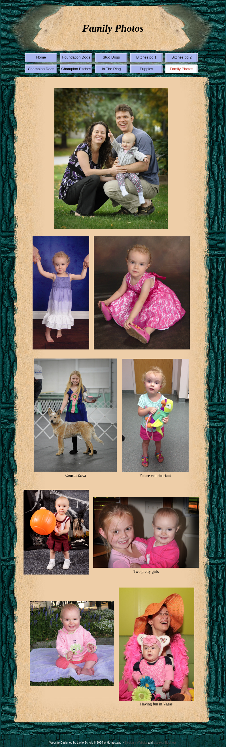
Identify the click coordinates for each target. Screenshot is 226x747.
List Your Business (165, 742)
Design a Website (136, 742)
